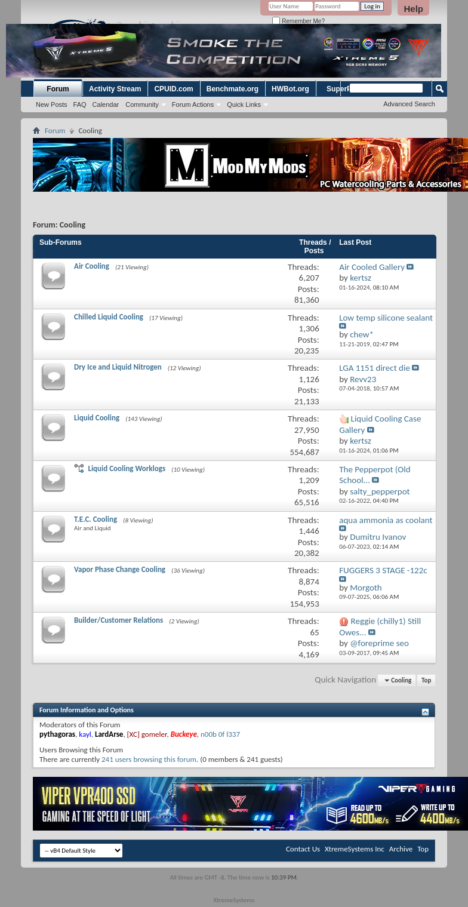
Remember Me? (298, 21)
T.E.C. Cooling (95, 519)
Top (426, 680)
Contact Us (303, 848)
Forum (58, 89)
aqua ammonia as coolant (385, 520)
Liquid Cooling (96, 417)
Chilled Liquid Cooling (108, 316)
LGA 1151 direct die (374, 367)
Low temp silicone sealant (386, 317)
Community (142, 104)
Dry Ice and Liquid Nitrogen (118, 366)
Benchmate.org (232, 89)
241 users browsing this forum (148, 759)
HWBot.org (290, 89)
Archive (400, 848)
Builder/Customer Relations (118, 620)
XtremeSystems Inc (354, 848)
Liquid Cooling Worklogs (126, 468)
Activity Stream (115, 89)
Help (413, 9)
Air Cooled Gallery (372, 267)
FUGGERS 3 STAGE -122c (383, 570)
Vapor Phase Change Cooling (119, 569)
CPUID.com (173, 89)
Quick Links (244, 104)
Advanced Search (409, 103)
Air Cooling (91, 266)
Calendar (106, 104)
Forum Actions (193, 104)
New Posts (51, 104)
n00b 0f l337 (220, 734)
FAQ (80, 104)
